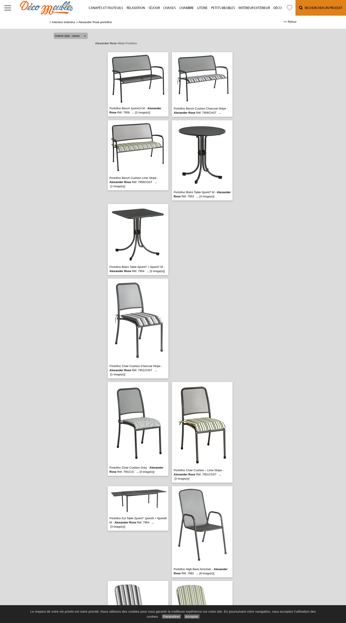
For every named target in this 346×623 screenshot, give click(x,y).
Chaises (169, 8)
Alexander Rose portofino (95, 22)
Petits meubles (223, 8)
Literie (202, 8)
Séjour (154, 8)
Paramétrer (171, 616)
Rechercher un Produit (320, 8)
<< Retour (290, 21)
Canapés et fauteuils (106, 8)
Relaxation (136, 8)
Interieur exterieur (63, 22)
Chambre (186, 8)
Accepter (191, 616)
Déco (277, 8)
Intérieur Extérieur (254, 8)
